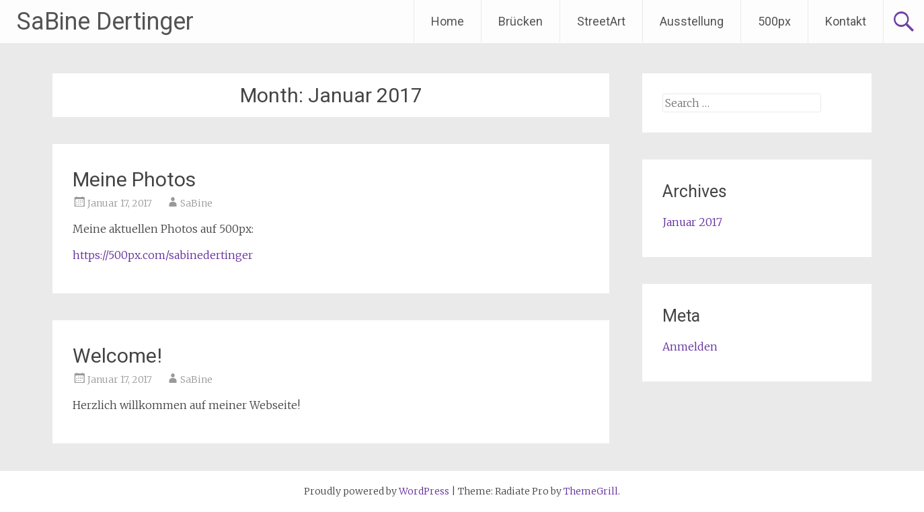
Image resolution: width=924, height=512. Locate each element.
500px (774, 21)
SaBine (196, 203)
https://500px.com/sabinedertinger (163, 255)
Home (447, 21)
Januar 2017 (692, 222)
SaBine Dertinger (105, 21)
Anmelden (690, 346)
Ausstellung (692, 21)
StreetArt (601, 21)
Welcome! (117, 355)
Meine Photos (134, 179)
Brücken (520, 21)
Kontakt (845, 21)
